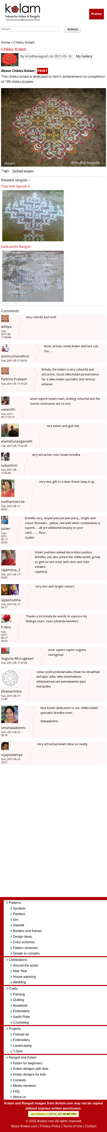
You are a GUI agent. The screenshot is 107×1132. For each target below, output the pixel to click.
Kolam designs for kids (29, 1074)
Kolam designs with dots (30, 1068)
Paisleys (19, 914)
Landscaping (22, 1045)
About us (19, 1097)
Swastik (18, 925)
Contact (90, 1126)
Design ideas (22, 936)
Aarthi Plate (21, 1017)
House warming (24, 976)
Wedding (19, 982)
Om (15, 919)
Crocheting (21, 1022)
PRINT (43, 71)
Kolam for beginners (27, 1063)
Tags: (5, 170)
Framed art (21, 1034)
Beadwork (20, 1005)
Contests (19, 1080)
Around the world (25, 965)
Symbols (19, 908)
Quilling (18, 1000)
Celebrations (18, 959)
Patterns (15, 902)
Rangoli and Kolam (22, 1057)
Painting (19, 994)
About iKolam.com (24, 1126)
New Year (20, 971)
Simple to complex (26, 953)
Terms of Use (72, 1126)
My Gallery (84, 56)
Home (5, 42)
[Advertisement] (57, 833)
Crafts (13, 988)
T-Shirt (18, 1051)
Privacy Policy (50, 1126)
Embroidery (21, 1011)
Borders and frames (27, 931)
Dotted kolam (23, 171)
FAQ (16, 1091)
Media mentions (24, 1085)
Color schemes (24, 942)
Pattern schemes (25, 948)
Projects (15, 1028)
